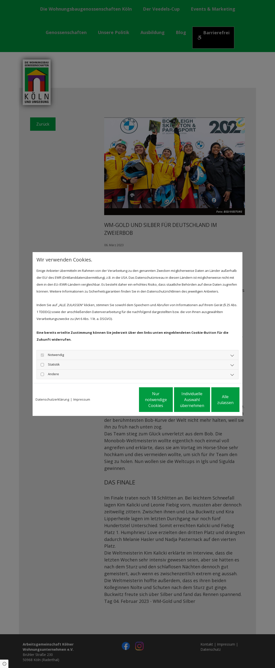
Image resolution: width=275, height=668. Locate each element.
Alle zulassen (217, 399)
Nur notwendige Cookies (123, 399)
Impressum (81, 399)
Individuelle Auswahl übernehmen (170, 399)
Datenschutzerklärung (52, 399)
